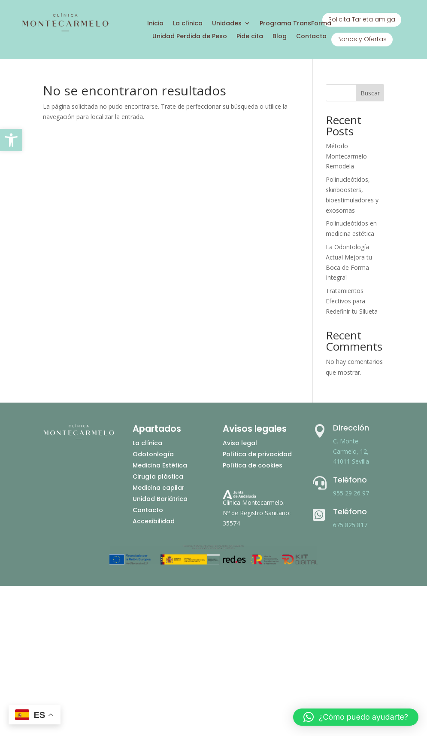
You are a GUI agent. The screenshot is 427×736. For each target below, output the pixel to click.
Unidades (227, 23)
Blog (280, 36)
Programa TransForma (295, 23)
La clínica (188, 23)
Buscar (370, 93)
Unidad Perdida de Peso (189, 36)
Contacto (311, 36)
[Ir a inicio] (65, 30)
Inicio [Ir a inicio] (155, 23)
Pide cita (249, 36)
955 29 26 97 (351, 493)
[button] (11, 140)
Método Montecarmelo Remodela (346, 156)
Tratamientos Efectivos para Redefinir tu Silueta (352, 301)
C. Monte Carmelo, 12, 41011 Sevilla (351, 451)
